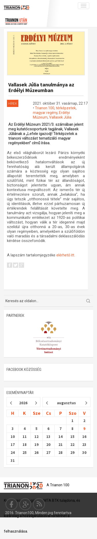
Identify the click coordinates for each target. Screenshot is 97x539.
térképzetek (66, 108)
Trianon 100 (44, 108)
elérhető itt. (65, 255)
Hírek (12, 103)
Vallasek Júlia (60, 117)
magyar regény (45, 113)
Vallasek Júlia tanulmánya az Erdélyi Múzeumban (41, 87)
